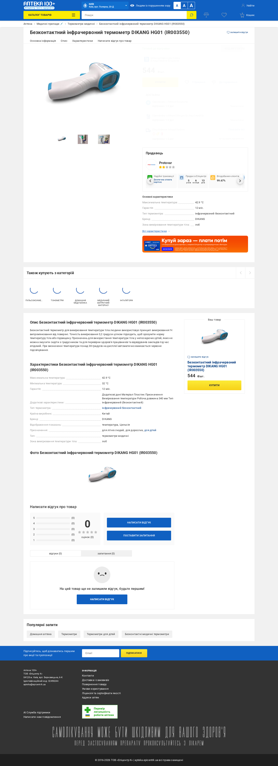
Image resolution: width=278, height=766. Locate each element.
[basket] (247, 15)
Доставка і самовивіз (95, 680)
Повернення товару (94, 684)
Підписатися (134, 653)
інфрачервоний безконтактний (121, 407)
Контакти (88, 675)
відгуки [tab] (53, 553)
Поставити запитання (139, 535)
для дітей (150, 430)
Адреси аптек (90, 697)
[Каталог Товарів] (51, 15)
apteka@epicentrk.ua (34, 684)
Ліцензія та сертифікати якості (101, 693)
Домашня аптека (41, 634)
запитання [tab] (104, 553)
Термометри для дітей (101, 634)
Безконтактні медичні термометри (147, 634)
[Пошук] (191, 15)
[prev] (240, 272)
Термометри (69, 634)
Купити (160, 82)
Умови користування (95, 688)
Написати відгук (139, 522)
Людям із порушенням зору (150, 5)
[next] (250, 272)
